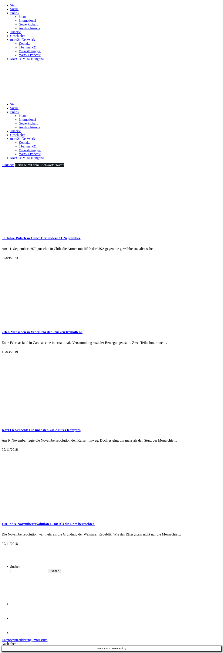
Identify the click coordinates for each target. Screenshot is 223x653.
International (27, 20)
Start (13, 5)
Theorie (15, 32)
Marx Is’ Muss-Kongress (27, 59)
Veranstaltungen (30, 51)
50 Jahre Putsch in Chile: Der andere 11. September (41, 238)
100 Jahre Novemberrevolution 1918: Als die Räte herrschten (48, 524)
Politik (14, 13)
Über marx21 (28, 47)
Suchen (15, 566)
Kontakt (24, 43)
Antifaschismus (29, 28)
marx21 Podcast (30, 55)
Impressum (39, 640)
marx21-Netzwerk (22, 39)
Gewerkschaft (28, 24)
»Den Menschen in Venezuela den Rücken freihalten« (42, 332)
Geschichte (17, 36)
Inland (23, 16)
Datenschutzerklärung (16, 640)
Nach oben (9, 644)
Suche (14, 9)
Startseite (8, 165)
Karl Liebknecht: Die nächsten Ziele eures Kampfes (41, 430)
